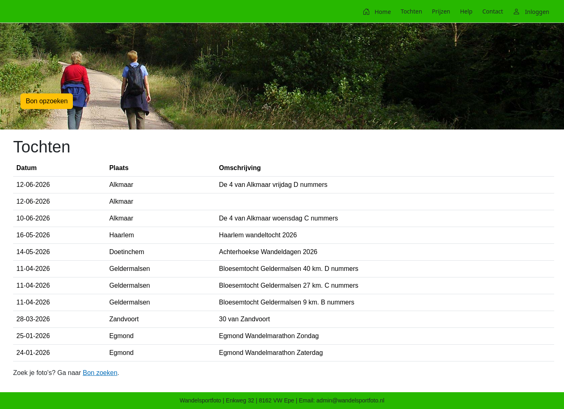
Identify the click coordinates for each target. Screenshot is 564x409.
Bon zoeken (100, 372)
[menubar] (456, 11)
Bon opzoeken (47, 101)
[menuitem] (377, 11)
